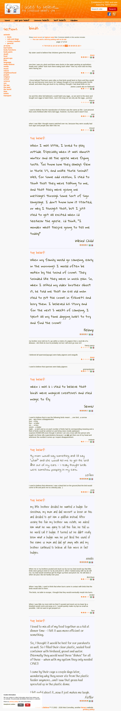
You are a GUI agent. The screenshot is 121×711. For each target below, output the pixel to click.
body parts (8, 52)
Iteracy (84, 707)
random (74, 20)
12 (54, 46)
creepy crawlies (13, 41)
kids (5, 60)
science (7, 81)
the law (6, 85)
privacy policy (88, 709)
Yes (20, 704)
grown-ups (8, 58)
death (6, 54)
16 (63, 46)
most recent (37, 37)
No (28, 704)
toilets (6, 93)
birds (9, 37)
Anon (92, 55)
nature (6, 71)
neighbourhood (10, 73)
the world (7, 89)
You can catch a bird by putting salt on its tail (49, 39)
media (6, 66)
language (7, 62)
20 (74, 46)
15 (61, 46)
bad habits (8, 48)
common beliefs (41, 20)
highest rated (49, 37)
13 (56, 46)
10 (49, 46)
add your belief (22, 20)
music (6, 69)
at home (7, 46)
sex (5, 83)
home (7, 20)
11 (51, 46)
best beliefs (60, 20)
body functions (10, 50)
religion (7, 77)
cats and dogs (13, 39)
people (6, 75)
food (5, 56)
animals (7, 35)
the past (7, 87)
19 (72, 46)
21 (76, 46)
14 (59, 46)
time (5, 91)
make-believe (9, 64)
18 (69, 46)
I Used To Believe (42, 707)
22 (79, 46)
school (6, 79)
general (10, 43)
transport (7, 96)
